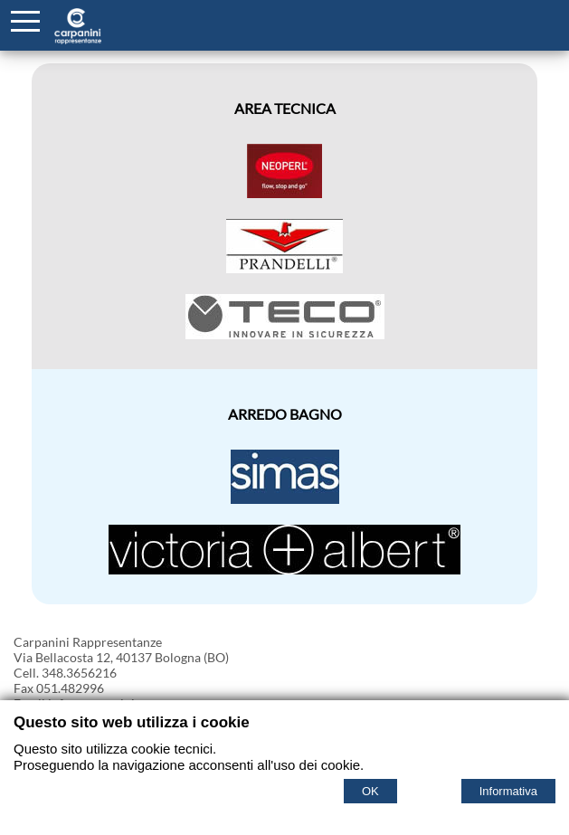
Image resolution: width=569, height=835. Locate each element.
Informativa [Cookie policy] (508, 791)
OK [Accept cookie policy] (370, 791)
